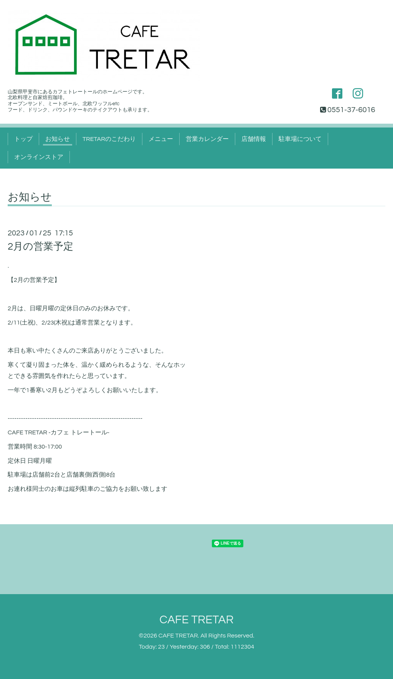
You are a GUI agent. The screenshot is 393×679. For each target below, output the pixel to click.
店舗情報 (253, 139)
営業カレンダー (207, 139)
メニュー (161, 139)
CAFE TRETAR (196, 620)
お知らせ (57, 139)
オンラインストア (38, 157)
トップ (23, 139)
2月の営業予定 (40, 247)
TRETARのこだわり (109, 139)
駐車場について (300, 139)
